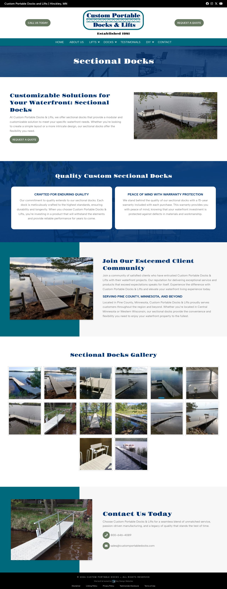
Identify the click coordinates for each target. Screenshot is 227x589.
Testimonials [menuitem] (130, 42)
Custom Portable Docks (103, 577)
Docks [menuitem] (108, 42)
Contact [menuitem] (164, 42)
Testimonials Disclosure (129, 586)
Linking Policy (91, 586)
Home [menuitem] (60, 42)
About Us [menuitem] (77, 42)
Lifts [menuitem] (93, 42)
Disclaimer (76, 586)
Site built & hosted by (113, 581)
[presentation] (24, 383)
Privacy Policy (108, 586)
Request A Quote (189, 22)
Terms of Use (150, 586)
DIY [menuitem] (148, 42)
